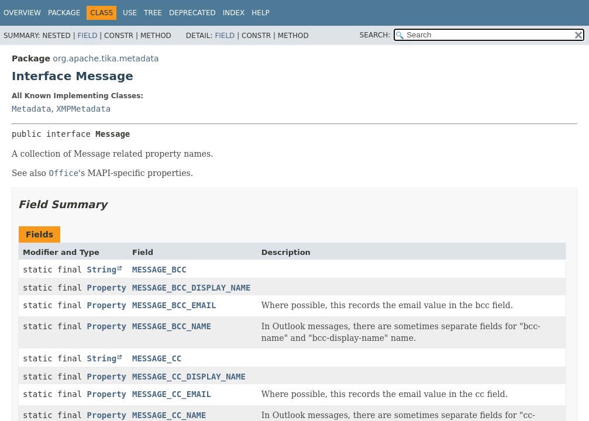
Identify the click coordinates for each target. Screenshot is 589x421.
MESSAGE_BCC (159, 269)
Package (64, 13)
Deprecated (192, 13)
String (102, 269)
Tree (153, 13)
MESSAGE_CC (156, 358)
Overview (22, 13)
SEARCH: (375, 35)
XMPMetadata (83, 108)
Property (106, 287)
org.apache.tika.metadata (106, 58)
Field (87, 36)
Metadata (31, 108)
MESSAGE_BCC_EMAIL (174, 305)
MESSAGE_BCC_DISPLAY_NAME (191, 287)
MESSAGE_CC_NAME (169, 415)
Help (261, 13)
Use (130, 13)
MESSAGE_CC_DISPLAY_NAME (189, 376)
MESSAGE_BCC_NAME (171, 326)
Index (234, 13)
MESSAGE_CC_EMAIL (171, 394)
